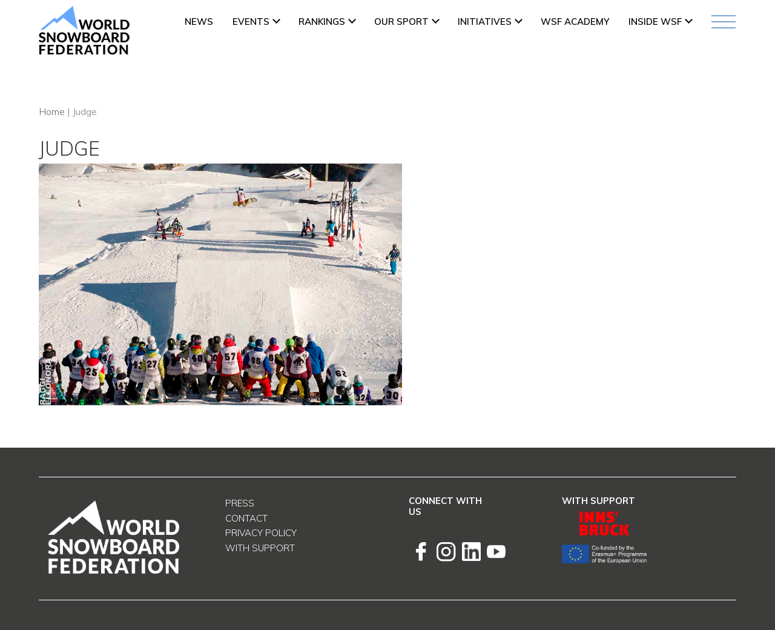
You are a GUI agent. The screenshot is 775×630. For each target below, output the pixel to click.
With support (260, 548)
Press (239, 503)
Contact (246, 518)
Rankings (321, 21)
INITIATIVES (485, 21)
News (199, 21)
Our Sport (401, 21)
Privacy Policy (261, 533)
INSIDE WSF (655, 21)
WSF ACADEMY (575, 21)
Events (250, 21)
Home (52, 111)
